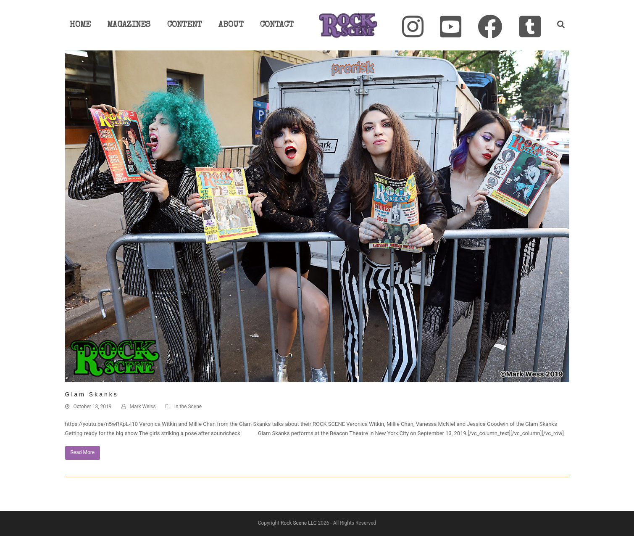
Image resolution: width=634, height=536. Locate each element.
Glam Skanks (91, 394)
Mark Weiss (143, 406)
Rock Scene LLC (299, 523)
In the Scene (188, 406)
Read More (82, 452)
